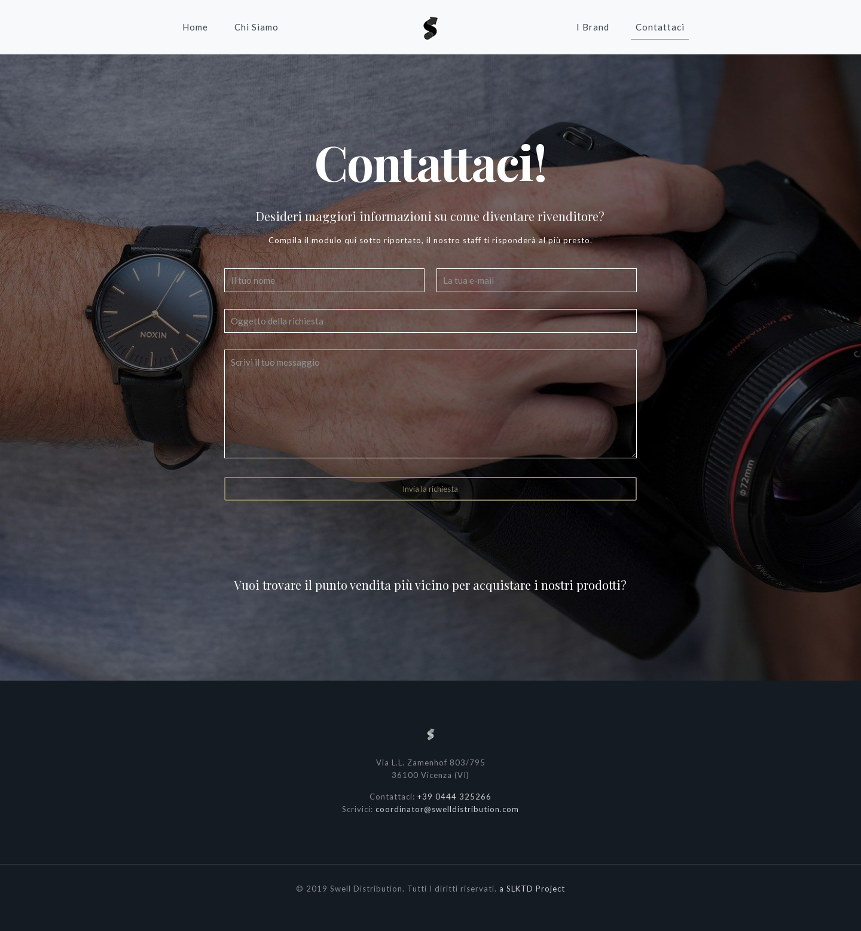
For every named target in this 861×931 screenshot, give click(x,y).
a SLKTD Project (532, 888)
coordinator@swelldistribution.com (447, 809)
